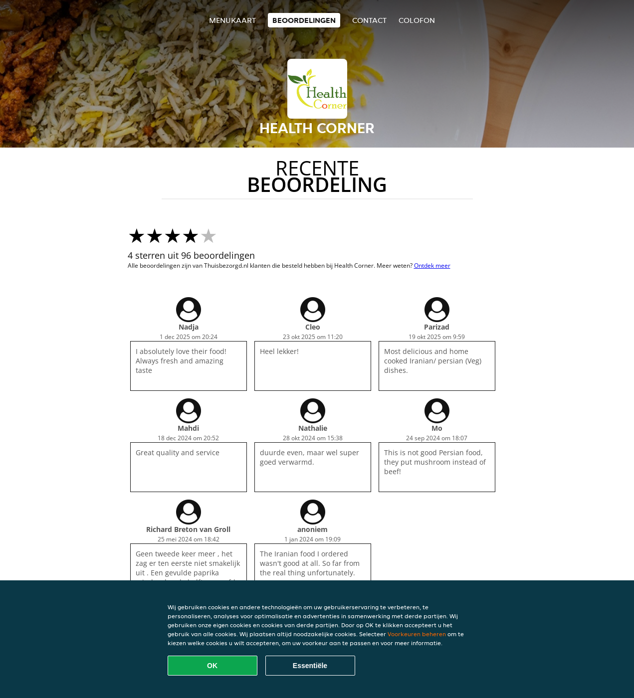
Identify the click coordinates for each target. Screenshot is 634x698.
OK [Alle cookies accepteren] (212, 666)
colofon (417, 20)
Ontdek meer (432, 265)
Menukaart (232, 20)
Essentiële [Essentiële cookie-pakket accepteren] (310, 666)
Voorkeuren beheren (417, 634)
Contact (369, 20)
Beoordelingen (304, 20)
